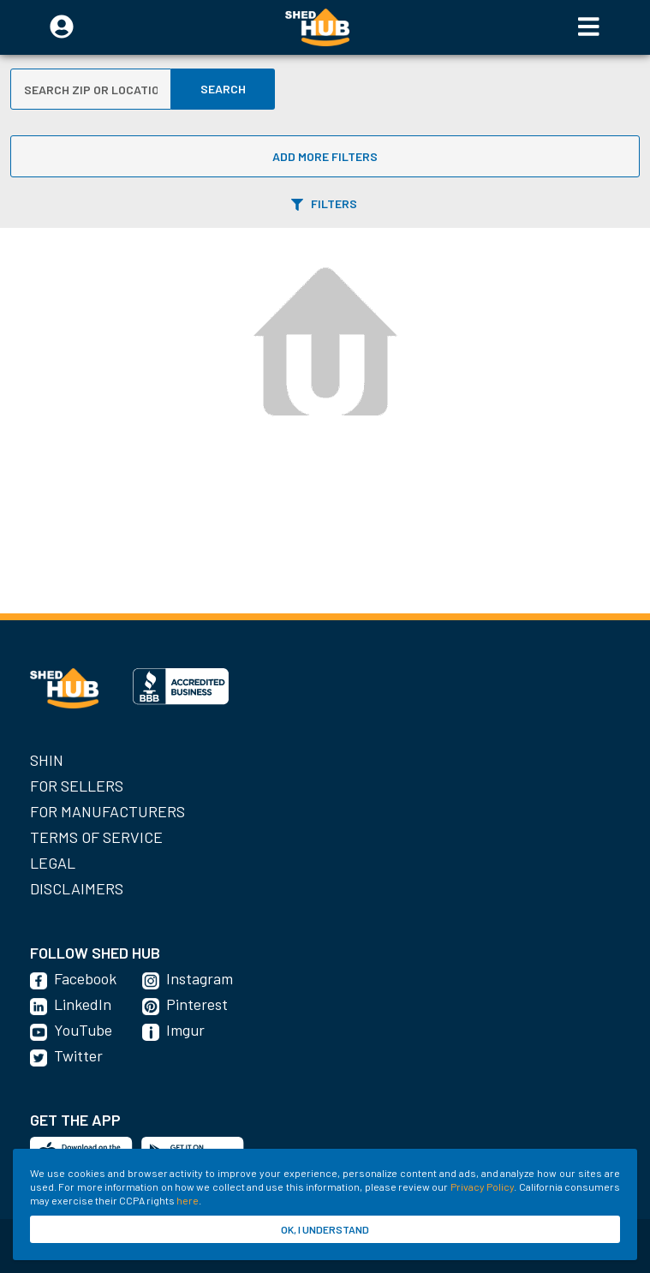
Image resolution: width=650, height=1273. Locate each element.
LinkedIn (82, 1004)
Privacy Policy (482, 1186)
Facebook (85, 978)
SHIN (46, 759)
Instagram (199, 978)
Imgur (185, 1029)
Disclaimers (76, 888)
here (187, 1200)
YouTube (83, 1029)
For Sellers (76, 785)
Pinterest (197, 1004)
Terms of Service (96, 837)
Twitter (78, 1055)
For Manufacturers (107, 811)
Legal (52, 862)
